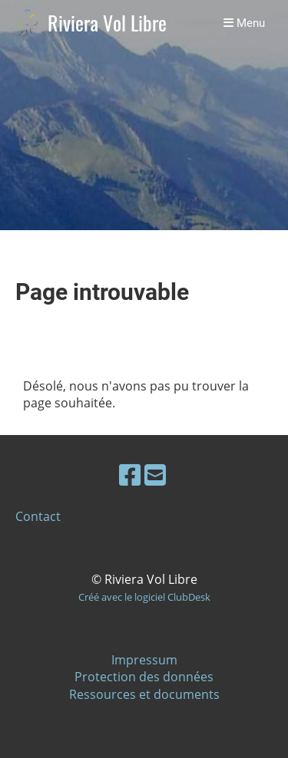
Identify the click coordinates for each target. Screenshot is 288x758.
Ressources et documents (144, 694)
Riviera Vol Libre (107, 23)
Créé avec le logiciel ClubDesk (144, 597)
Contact (38, 516)
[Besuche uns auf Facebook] (130, 474)
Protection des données (144, 676)
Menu (244, 23)
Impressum (144, 659)
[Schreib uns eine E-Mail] (155, 474)
